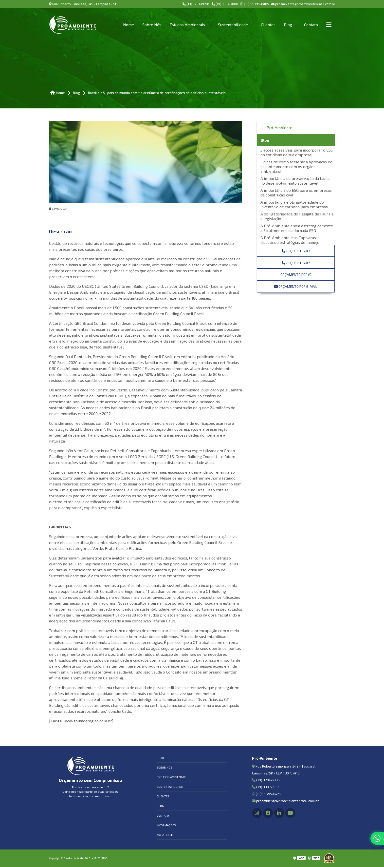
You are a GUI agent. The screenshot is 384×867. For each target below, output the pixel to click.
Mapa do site (166, 834)
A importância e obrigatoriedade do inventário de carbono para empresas (294, 204)
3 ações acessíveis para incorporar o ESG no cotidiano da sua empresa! (296, 152)
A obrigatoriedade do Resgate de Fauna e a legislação (297, 216)
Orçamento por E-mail (295, 286)
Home (128, 24)
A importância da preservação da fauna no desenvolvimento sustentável (294, 180)
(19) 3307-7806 (225, 4)
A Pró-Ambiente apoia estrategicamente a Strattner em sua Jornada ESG (296, 228)
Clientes (268, 24)
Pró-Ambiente (279, 127)
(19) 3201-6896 (196, 4)
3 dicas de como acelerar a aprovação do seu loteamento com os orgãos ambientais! (296, 166)
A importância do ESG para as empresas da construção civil (296, 192)
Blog (288, 24)
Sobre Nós (151, 24)
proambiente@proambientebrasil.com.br (303, 4)
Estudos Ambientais (188, 24)
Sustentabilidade (233, 24)
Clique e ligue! (296, 251)
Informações (166, 825)
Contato (311, 24)
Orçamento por (295, 274)
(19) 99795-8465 (254, 4)
